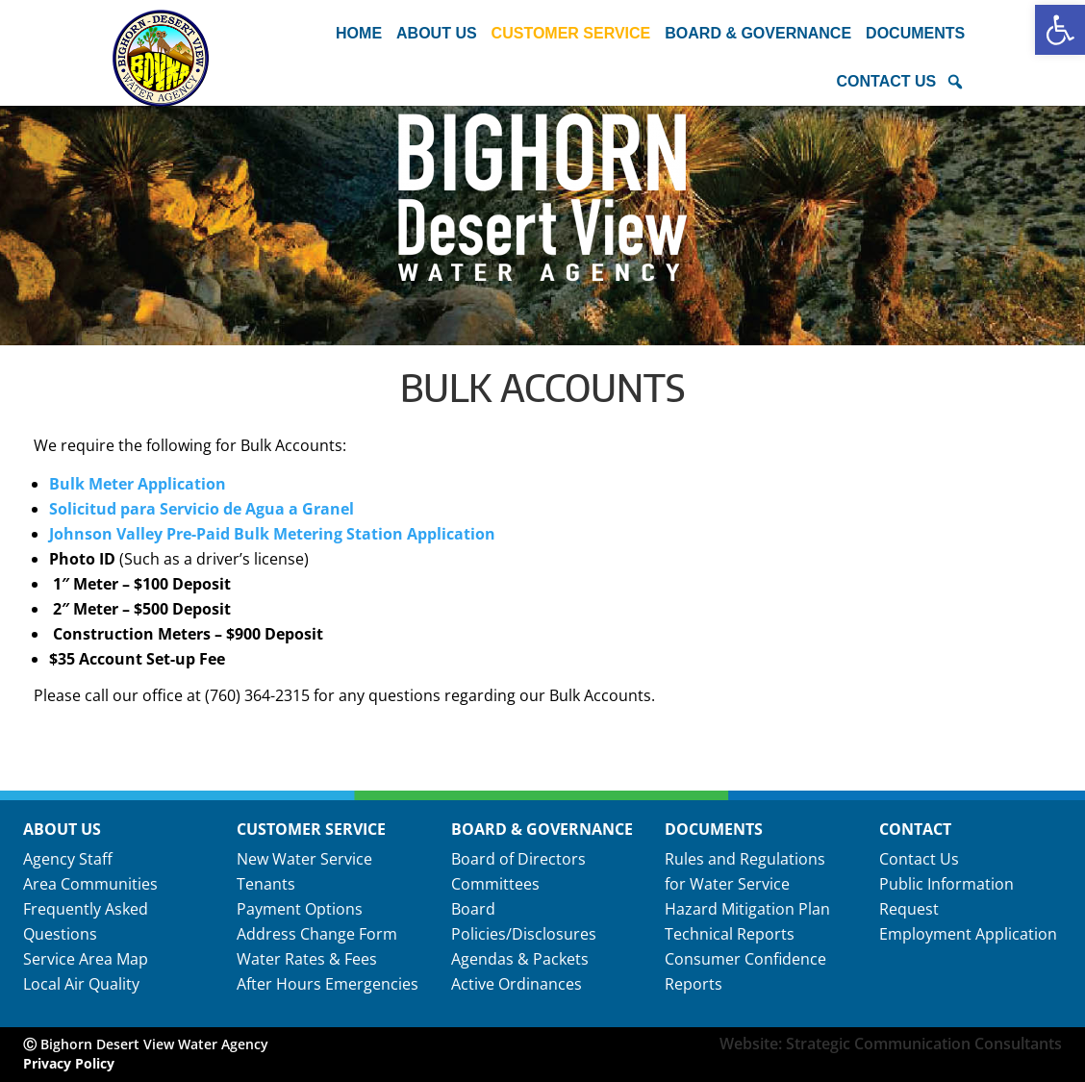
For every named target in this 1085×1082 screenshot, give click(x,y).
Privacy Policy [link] (68, 1063)
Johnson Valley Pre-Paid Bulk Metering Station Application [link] (272, 533)
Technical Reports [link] (730, 933)
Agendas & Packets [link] (520, 958)
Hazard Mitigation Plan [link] (747, 908)
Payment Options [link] (300, 908)
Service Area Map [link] (85, 958)
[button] (955, 81)
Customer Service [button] (571, 33)
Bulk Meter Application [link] (137, 483)
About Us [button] (436, 33)
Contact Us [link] (919, 858)
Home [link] (359, 33)
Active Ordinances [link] (516, 983)
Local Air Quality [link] (81, 983)
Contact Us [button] (886, 81)
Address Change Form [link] (317, 933)
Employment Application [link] (968, 933)
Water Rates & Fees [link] (307, 958)
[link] (1060, 30)
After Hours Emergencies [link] (327, 983)
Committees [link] (495, 883)
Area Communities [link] (90, 883)
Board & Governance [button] (758, 33)
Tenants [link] (266, 883)
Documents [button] (915, 33)
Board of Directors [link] (518, 858)
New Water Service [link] (304, 858)
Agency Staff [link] (68, 858)
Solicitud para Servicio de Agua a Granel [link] (201, 508)
